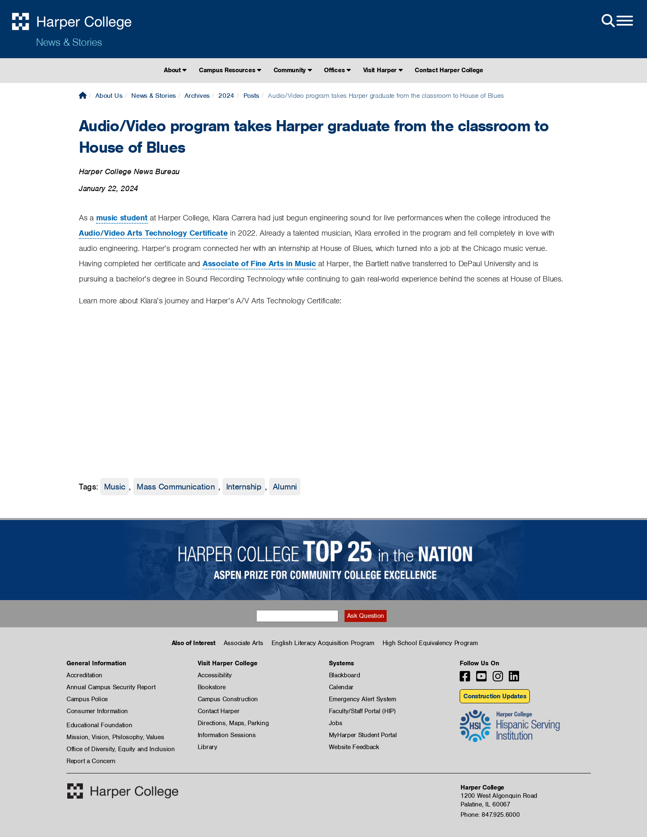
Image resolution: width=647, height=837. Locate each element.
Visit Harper (383, 70)
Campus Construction (228, 699)
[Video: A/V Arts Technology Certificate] (202, 391)
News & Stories (69, 42)
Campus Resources (230, 70)
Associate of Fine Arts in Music (259, 263)
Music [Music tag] (115, 486)
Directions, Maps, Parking (233, 723)
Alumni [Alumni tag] (285, 486)
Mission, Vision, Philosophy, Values (115, 737)
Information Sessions (227, 735)
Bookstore (212, 687)
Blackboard (344, 675)
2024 (226, 95)
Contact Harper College (449, 70)
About (175, 70)
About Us (109, 95)
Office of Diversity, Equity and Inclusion (120, 749)
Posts (251, 95)
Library (207, 747)
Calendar (341, 687)
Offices (337, 70)
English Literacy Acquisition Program (323, 643)
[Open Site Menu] (616, 21)
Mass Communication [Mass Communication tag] (176, 486)
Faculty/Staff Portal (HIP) (362, 711)
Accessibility (215, 675)
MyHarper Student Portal (363, 735)
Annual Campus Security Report (110, 687)
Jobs (335, 723)
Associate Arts (243, 643)
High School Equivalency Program (430, 643)
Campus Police (87, 699)
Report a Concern (91, 761)
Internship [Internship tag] (244, 486)
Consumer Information (97, 711)
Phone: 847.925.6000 (489, 815)
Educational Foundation (99, 725)
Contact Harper (219, 711)
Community (293, 70)
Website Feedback (354, 747)
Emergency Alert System (362, 699)
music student (122, 218)
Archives (197, 95)
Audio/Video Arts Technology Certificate (153, 233)
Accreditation (84, 675)
